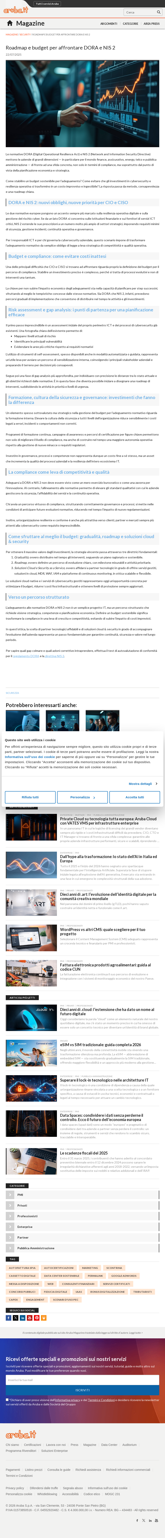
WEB (51, 1285)
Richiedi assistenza (88, 1471)
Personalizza (82, 797)
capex (13, 1300)
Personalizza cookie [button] (19, 1495)
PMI (20, 1196)
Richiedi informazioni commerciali (128, 1471)
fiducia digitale (55, 1292)
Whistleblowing (47, 1495)
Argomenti (108, 23)
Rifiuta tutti (30, 797)
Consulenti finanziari (78, 1285)
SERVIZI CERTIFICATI (116, 1285)
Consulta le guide (59, 1471)
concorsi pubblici (22, 1292)
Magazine (90, 1446)
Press (74, 1446)
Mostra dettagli (140, 784)
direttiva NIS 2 (54, 656)
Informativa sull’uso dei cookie (30, 757)
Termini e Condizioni (101, 1401)
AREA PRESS (152, 23)
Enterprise (24, 1228)
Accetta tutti (135, 797)
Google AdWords (123, 1277)
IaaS (79, 1292)
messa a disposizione (24, 1285)
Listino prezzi (34, 1471)
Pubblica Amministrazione (35, 1249)
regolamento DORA (26, 656)
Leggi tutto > (136, 1334)
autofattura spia (22, 1269)
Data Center (109, 1446)
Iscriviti (82, 1391)
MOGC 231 (112, 1495)
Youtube (29, 1319)
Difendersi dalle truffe (44, 1489)
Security (25, 34)
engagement (35, 1300)
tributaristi (142, 1292)
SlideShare (43, 1319)
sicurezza (12, 692)
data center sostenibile (61, 1277)
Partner (23, 1238)
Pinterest (36, 1319)
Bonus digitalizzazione (107, 1292)
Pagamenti (13, 1471)
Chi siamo (12, 1446)
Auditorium (130, 1446)
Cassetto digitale (22, 1277)
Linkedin (22, 1319)
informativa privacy (67, 1401)
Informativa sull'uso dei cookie (108, 1489)
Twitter (15, 1319)
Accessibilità (70, 1495)
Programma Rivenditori (21, 1452)
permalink (95, 1277)
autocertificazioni (59, 1269)
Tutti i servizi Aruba (47, 3)
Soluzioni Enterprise (54, 1452)
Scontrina (114, 1269)
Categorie (130, 23)
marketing (90, 1269)
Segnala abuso (73, 1489)
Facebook (8, 1319)
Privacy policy (17, 1489)
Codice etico (92, 1495)
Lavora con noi (56, 1446)
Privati (22, 1206)
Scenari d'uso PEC (65, 1300)
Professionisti (27, 1217)
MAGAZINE (12, 34)
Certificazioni (32, 1446)
